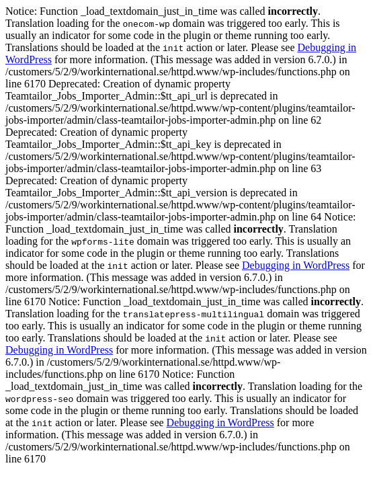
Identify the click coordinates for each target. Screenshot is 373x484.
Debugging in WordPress (295, 265)
